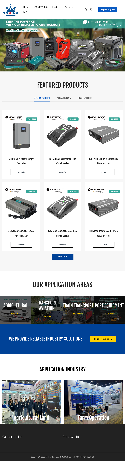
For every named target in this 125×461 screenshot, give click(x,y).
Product (56, 7)
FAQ (25, 12)
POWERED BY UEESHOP (85, 457)
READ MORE (15, 314)
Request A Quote (108, 10)
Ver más (21, 172)
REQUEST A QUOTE (103, 339)
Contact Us (69, 7)
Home (26, 7)
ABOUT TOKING (41, 7)
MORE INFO (62, 257)
